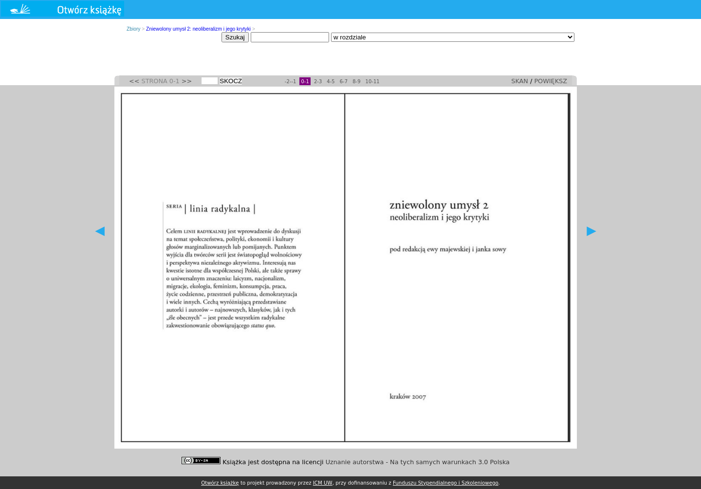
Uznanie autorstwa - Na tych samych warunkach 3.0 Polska (418, 462)
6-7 (344, 81)
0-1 (305, 81)
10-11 (373, 81)
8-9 (356, 81)
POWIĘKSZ (550, 81)
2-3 (318, 81)
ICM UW (322, 483)
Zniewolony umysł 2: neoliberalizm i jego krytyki (198, 29)
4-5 (330, 81)
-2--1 (290, 81)
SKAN (519, 81)
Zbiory (133, 29)
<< (134, 81)
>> (187, 81)
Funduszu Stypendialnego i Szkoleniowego (445, 483)
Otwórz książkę (220, 483)
